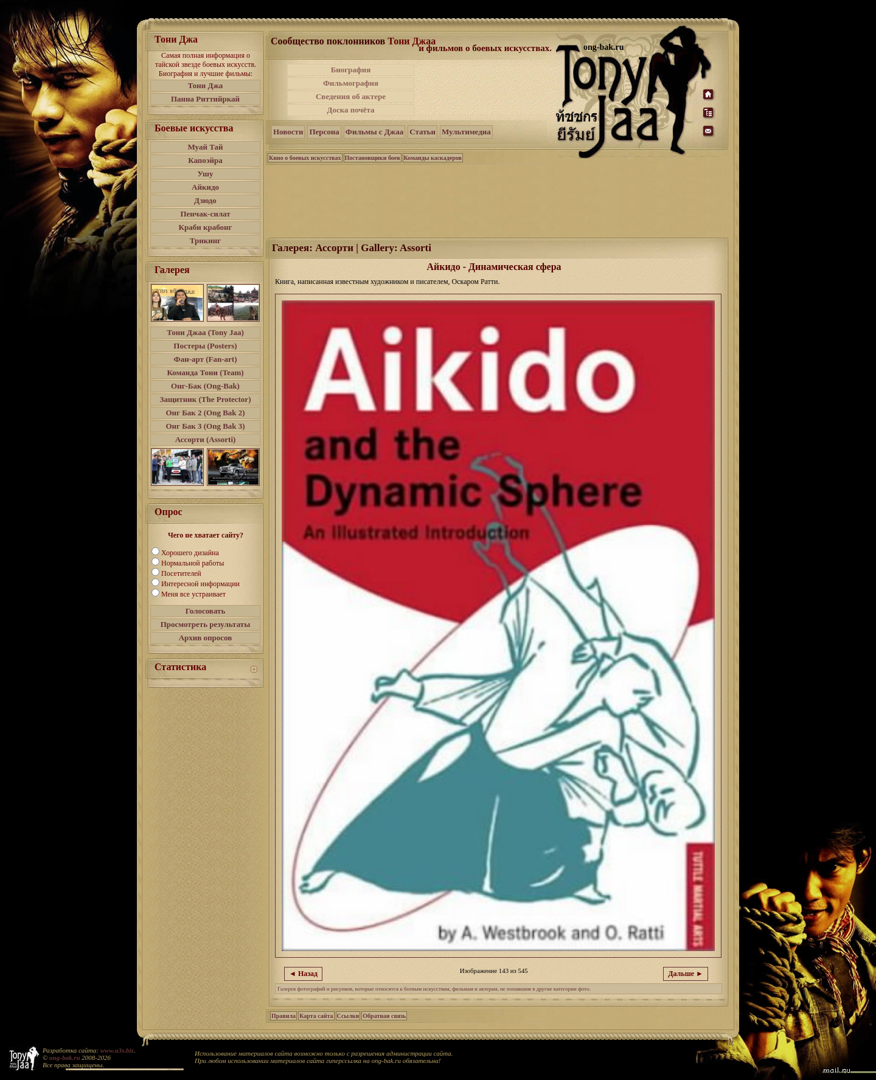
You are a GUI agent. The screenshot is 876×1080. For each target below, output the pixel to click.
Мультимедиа (466, 131)
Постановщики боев (372, 157)
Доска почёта (350, 109)
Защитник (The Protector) (205, 399)
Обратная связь (384, 1015)
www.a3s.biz (117, 1050)
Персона (324, 131)
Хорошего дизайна (190, 553)
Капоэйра (205, 160)
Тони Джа (205, 85)
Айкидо (205, 187)
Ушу (206, 173)
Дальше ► (685, 973)
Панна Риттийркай (205, 98)
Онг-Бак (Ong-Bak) (205, 385)
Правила (283, 1015)
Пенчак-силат (205, 213)
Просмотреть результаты (206, 624)
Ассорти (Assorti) (205, 439)
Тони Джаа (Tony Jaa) (205, 332)
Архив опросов (205, 637)
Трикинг (205, 240)
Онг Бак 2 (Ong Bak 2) (205, 412)
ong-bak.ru (64, 1057)
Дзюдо (205, 200)
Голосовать (206, 610)
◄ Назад (303, 973)
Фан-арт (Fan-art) (205, 359)
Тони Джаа (412, 41)
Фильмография (350, 83)
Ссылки (348, 1015)
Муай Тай (205, 146)
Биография (351, 69)
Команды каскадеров (433, 157)
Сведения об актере (351, 96)
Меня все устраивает (193, 594)
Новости (288, 131)
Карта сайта (316, 1015)
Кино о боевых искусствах (305, 157)
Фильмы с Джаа (374, 131)
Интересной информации (200, 584)
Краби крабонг (205, 227)
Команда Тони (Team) (205, 372)
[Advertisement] (486, 90)
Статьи (422, 131)
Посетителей (181, 573)
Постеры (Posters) (205, 345)
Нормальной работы (192, 563)
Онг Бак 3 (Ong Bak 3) (205, 426)
